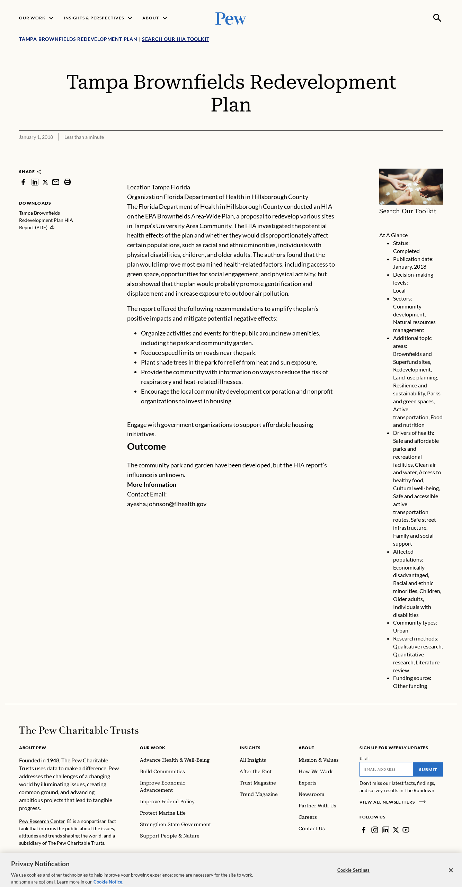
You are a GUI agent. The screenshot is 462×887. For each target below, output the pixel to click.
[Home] (79, 730)
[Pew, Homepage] (231, 18)
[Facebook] (363, 830)
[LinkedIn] (386, 830)
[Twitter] (396, 830)
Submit (428, 769)
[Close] (451, 874)
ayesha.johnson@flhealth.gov (166, 504)
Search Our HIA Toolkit (176, 39)
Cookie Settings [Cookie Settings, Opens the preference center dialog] (353, 874)
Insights (250, 747)
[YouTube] (406, 830)
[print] (67, 182)
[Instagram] (375, 830)
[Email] (386, 769)
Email (364, 758)
